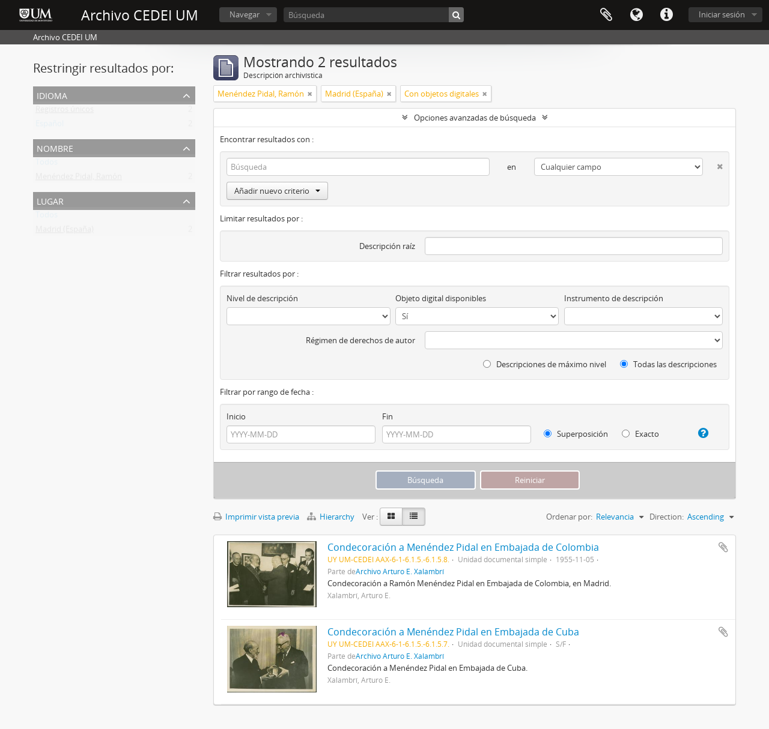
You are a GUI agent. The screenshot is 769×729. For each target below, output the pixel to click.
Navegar (244, 14)
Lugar (50, 200)
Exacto (640, 433)
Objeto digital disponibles (440, 298)
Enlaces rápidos (666, 15)
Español (49, 126)
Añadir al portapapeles (723, 547)
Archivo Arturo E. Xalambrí (400, 571)
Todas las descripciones (668, 364)
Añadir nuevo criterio (277, 190)
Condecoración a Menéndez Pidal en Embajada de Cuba (453, 631)
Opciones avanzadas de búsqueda (475, 117)
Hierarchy (331, 516)
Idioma (636, 15)
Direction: (666, 516)
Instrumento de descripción (613, 298)
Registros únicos (64, 111)
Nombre (55, 147)
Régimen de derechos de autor (360, 340)
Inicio (236, 416)
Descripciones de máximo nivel (544, 364)
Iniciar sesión (722, 14)
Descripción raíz (387, 246)
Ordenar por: (569, 516)
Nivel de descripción (262, 298)
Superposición (576, 433)
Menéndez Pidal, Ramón (78, 178)
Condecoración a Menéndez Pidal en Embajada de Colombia (463, 547)
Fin (387, 416)
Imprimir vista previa (256, 516)
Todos (46, 164)
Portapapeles (606, 15)
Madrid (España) (64, 231)
